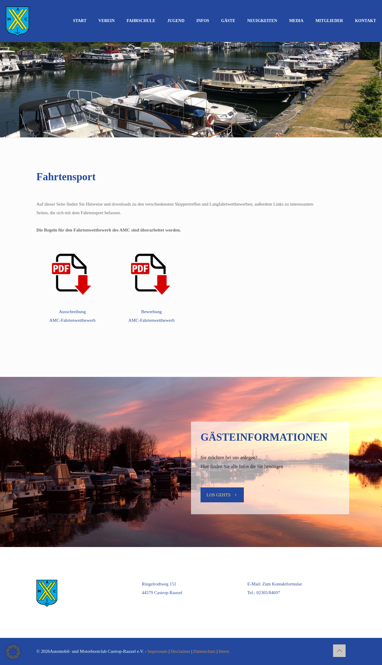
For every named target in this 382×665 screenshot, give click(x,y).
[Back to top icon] (339, 650)
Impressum (157, 651)
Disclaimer (180, 651)
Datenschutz (204, 651)
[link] (72, 273)
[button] (13, 652)
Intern (224, 651)
